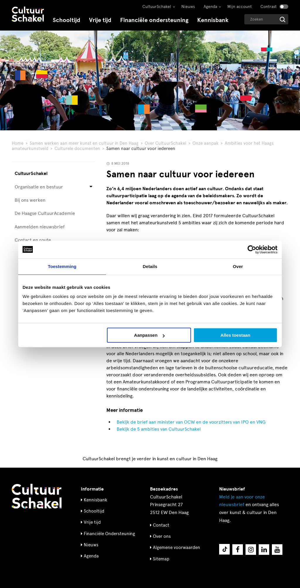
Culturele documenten (77, 148)
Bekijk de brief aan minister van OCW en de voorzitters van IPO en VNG (191, 422)
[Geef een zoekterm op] (266, 19)
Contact (161, 525)
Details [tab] (150, 266)
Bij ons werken (30, 200)
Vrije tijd (100, 20)
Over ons (162, 536)
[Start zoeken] (282, 19)
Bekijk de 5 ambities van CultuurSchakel (159, 429)
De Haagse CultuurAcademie (45, 213)
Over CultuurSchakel (165, 143)
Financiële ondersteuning (154, 20)
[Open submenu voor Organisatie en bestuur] (91, 187)
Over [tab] (238, 266)
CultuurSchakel (156, 6)
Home (17, 143)
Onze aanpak (205, 143)
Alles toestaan (235, 335)
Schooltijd (66, 20)
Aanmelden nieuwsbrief (40, 227)
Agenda (210, 6)
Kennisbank (213, 20)
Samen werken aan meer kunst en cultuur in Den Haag (84, 143)
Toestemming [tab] (62, 266)
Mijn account (239, 6)
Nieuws (188, 6)
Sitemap (161, 559)
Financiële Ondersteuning (109, 533)
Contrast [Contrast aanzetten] (268, 6)
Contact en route (33, 240)
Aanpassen (149, 335)
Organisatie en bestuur (39, 187)
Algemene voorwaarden (176, 547)
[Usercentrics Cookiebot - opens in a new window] (251, 249)
